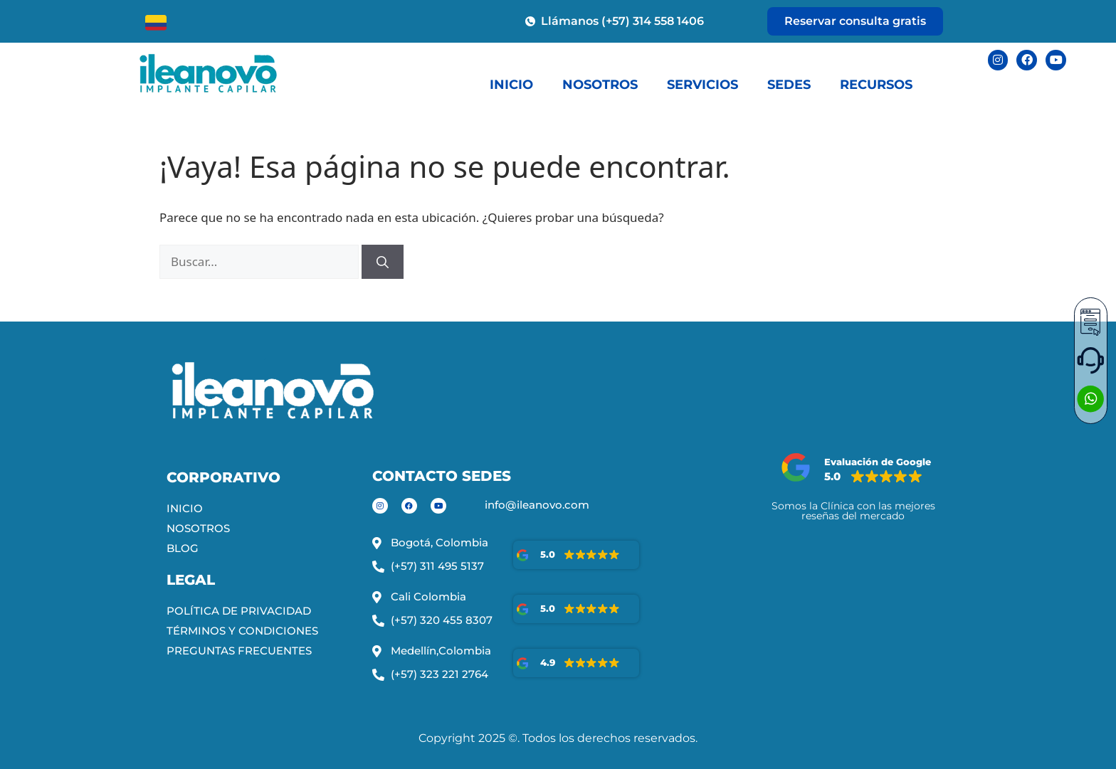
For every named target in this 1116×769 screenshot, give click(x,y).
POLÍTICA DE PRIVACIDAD (239, 610)
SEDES (789, 84)
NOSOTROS (600, 84)
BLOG (183, 548)
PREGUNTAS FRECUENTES (239, 650)
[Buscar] (383, 262)
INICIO (511, 84)
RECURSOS (876, 84)
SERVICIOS (702, 84)
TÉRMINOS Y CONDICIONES (242, 630)
